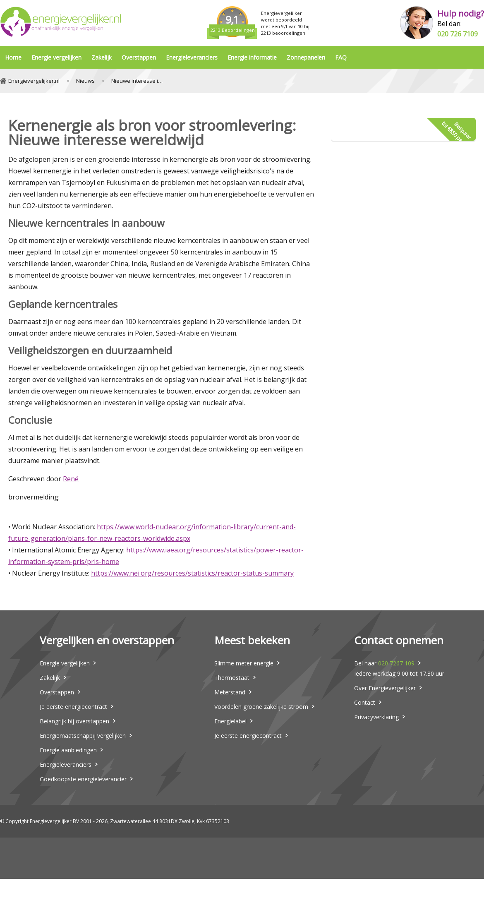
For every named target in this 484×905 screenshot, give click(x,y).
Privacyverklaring (376, 717)
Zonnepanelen (306, 57)
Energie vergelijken (56, 57)
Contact (364, 702)
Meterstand (229, 692)
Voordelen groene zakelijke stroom (261, 707)
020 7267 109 (396, 663)
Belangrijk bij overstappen (74, 721)
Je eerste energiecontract (73, 707)
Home (13, 57)
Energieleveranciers (192, 57)
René (71, 478)
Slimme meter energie (243, 663)
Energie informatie (252, 57)
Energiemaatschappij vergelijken (83, 735)
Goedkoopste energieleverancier (83, 779)
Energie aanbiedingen (68, 750)
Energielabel (230, 721)
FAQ (341, 57)
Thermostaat (231, 678)
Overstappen (139, 57)
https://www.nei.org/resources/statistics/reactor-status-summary (192, 573)
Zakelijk (101, 57)
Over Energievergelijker (385, 688)
